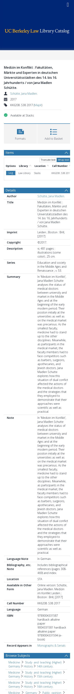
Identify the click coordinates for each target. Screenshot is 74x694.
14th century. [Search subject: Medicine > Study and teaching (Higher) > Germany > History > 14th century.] (45, 666)
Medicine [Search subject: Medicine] (14, 662)
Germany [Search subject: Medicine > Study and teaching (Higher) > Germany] (14, 666)
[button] (20, 133)
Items (10, 152)
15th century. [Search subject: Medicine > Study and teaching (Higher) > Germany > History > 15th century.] (45, 676)
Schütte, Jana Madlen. (23, 93)
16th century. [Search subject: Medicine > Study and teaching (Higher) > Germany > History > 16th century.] (45, 686)
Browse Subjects (18, 655)
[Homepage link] (37, 30)
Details (11, 190)
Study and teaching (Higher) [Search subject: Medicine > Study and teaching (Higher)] (43, 662)
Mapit (38, 105)
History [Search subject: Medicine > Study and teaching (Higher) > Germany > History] (28, 666)
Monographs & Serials (51, 645)
